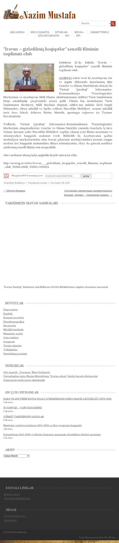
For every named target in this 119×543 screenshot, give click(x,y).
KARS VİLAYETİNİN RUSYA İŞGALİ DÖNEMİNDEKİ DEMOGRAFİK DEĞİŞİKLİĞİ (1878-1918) (57, 398)
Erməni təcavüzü (13, 317)
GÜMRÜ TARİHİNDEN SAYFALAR (23, 416)
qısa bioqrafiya (48, 35)
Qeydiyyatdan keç (15, 516)
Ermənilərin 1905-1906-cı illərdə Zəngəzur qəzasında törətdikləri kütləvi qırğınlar (52, 434)
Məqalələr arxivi (13, 333)
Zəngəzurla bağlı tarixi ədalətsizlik (24, 380)
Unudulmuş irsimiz (37, 183)
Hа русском (9, 325)
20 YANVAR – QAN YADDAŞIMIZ (22, 407)
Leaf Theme (85, 537)
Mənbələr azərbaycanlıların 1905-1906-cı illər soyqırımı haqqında (42, 425)
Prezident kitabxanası (17, 498)
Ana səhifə (17, 32)
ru (67, 35)
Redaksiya (20, 183)
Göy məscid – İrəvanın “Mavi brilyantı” (26, 372)
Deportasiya (10, 309)
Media (79, 32)
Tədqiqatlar (10, 349)
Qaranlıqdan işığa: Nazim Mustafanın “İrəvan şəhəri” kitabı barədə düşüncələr (50, 376)
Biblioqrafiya (40, 32)
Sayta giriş (10, 520)
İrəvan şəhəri (12, 494)
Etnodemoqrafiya (13, 321)
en (78, 35)
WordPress (110, 537)
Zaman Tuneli (99, 32)
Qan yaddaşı (11, 337)
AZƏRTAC (65, 78)
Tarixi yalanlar (12, 345)
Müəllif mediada (13, 329)
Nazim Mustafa (18, 532)
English (8, 313)
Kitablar (62, 32)
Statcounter (7, 541)
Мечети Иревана (14, 190)
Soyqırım (9, 341)
